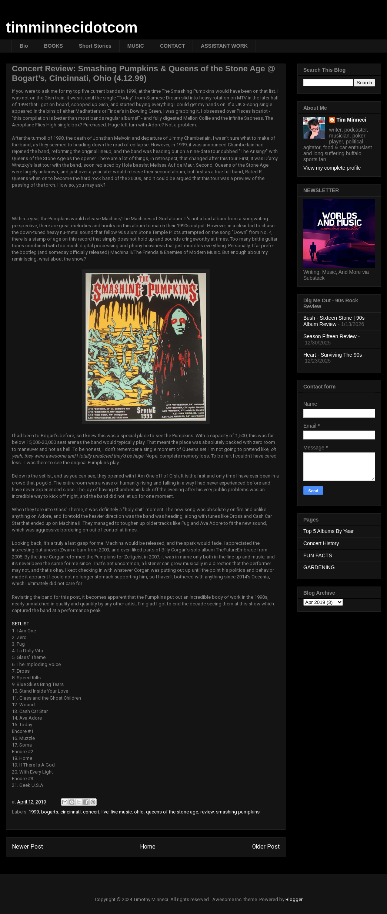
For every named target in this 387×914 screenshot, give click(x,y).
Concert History (321, 543)
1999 (34, 812)
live (105, 812)
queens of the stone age (172, 812)
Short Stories (95, 46)
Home (148, 846)
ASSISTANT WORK (224, 46)
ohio (139, 812)
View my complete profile (332, 168)
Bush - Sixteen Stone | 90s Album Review (334, 321)
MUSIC (135, 46)
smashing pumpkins (238, 812)
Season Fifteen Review (330, 336)
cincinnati (70, 812)
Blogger (294, 899)
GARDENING (319, 567)
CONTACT (172, 46)
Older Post (266, 846)
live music (121, 812)
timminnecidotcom (72, 27)
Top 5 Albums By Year (328, 531)
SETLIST (20, 623)
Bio (24, 46)
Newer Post (27, 846)
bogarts (49, 812)
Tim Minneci (352, 120)
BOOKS (53, 46)
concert (91, 812)
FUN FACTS (317, 555)
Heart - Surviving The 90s (332, 355)
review (207, 812)
